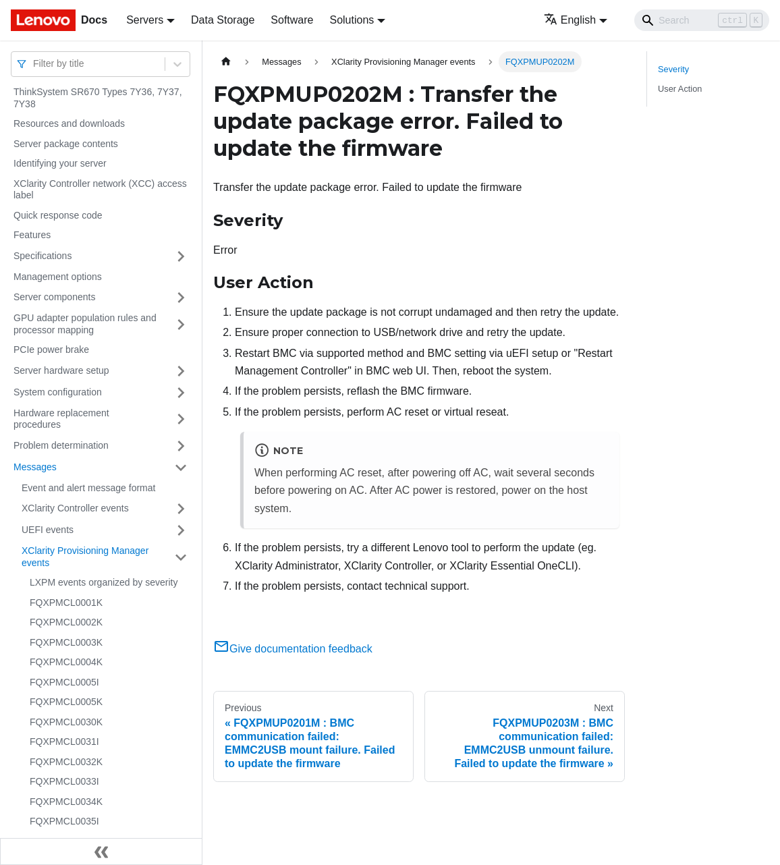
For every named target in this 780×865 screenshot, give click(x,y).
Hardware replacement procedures (61, 419)
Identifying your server (60, 163)
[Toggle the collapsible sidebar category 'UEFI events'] (181, 530)
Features (32, 234)
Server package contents (65, 143)
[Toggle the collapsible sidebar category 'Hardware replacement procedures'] (181, 419)
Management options (57, 276)
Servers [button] (144, 20)
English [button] (570, 20)
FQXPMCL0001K (66, 602)
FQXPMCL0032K (66, 761)
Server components (54, 296)
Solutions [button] (351, 20)
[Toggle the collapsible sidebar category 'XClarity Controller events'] (181, 509)
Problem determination (61, 445)
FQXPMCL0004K (66, 662)
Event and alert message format (88, 487)
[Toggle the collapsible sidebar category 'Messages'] (181, 467)
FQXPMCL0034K (66, 801)
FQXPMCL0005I (64, 682)
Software (292, 20)
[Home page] (226, 61)
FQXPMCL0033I (64, 781)
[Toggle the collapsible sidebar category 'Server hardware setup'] (181, 371)
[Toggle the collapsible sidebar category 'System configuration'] (181, 392)
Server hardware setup (61, 370)
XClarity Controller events (75, 508)
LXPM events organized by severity (103, 582)
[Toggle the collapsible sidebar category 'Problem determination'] (181, 446)
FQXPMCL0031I (64, 741)
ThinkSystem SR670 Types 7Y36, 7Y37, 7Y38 (97, 97)
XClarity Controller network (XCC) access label (100, 189)
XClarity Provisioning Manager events (85, 556)
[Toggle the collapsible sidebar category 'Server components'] (181, 297)
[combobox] (34, 64)
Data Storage (222, 20)
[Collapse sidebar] (101, 851)
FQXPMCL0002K (66, 622)
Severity (673, 69)
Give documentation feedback (292, 648)
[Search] (701, 20)
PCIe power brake (51, 349)
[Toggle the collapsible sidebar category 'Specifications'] (181, 256)
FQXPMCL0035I (64, 821)
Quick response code (58, 215)
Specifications (42, 255)
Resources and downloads (69, 123)
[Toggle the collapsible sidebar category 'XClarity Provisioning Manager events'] (181, 557)
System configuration (57, 392)
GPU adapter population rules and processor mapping (85, 323)
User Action (680, 89)
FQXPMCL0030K (66, 722)
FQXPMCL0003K (66, 642)
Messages (35, 467)
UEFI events (48, 529)
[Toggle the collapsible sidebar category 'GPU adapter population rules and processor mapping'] (181, 324)
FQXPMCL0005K (66, 701)
